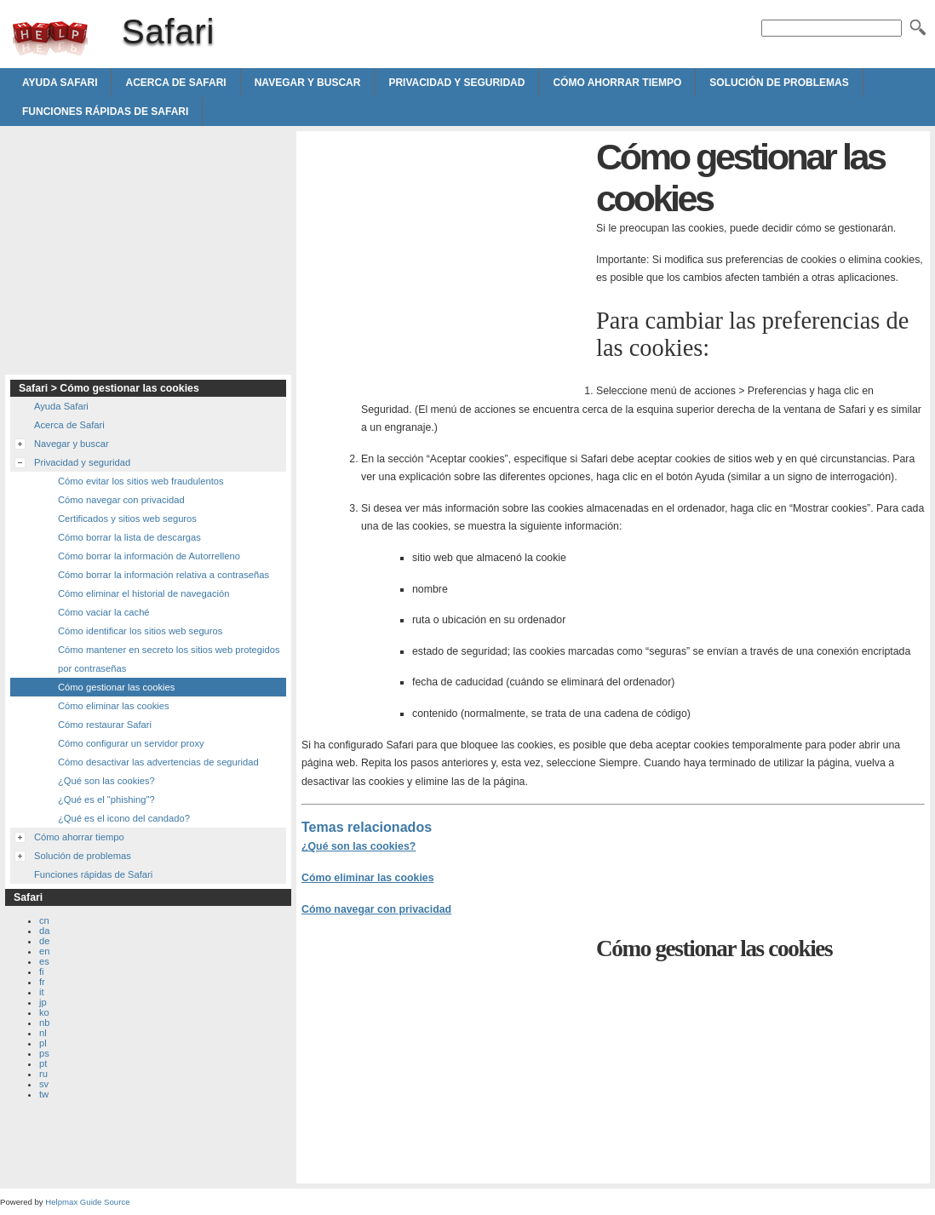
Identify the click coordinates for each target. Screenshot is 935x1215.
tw (44, 1094)
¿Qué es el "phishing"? (106, 799)
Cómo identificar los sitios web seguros (140, 631)
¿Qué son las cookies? (358, 846)
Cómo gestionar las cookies (116, 687)
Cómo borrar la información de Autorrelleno (149, 556)
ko (44, 1012)
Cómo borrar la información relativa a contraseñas (163, 575)
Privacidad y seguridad (456, 83)
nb (44, 1022)
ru (43, 1074)
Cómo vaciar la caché (104, 612)
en (44, 951)
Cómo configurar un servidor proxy (131, 743)
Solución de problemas (778, 83)
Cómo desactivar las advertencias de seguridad (158, 762)
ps (44, 1053)
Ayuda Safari (59, 83)
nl (43, 1033)
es (44, 961)
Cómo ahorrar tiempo (617, 83)
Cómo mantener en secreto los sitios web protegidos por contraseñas (169, 659)
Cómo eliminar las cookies (367, 878)
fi (41, 971)
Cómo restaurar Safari (105, 724)
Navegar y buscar (308, 83)
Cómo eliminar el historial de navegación (143, 593)
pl (43, 1043)
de (44, 941)
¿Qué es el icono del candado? (124, 818)
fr (42, 982)
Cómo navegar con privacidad (376, 909)
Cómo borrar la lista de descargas (129, 537)
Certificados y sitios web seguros (127, 518)
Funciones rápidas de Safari (105, 111)
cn (44, 920)
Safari (50, 38)
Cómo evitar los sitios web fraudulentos (141, 481)
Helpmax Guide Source (87, 1201)
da (44, 931)
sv (44, 1084)
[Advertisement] (444, 255)
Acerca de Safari (175, 83)
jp (43, 1002)
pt (43, 1063)
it (41, 992)
